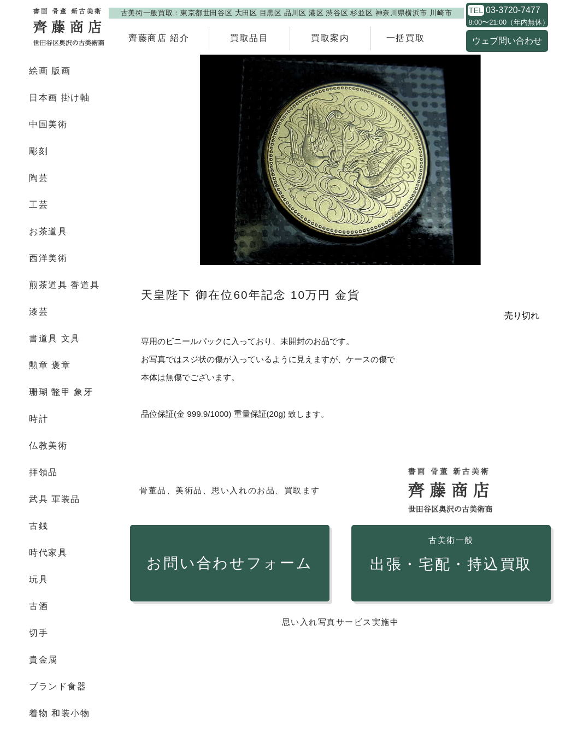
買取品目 (249, 38)
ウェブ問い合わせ (507, 40)
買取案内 (330, 38)
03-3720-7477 (513, 10)
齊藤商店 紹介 (159, 38)
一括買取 (405, 38)
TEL (476, 10)
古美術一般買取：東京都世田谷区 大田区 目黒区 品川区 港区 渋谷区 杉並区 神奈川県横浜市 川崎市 (286, 13)
